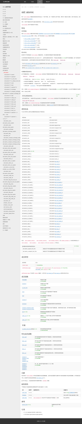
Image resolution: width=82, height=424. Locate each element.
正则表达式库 (6, 68)
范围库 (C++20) (6, 55)
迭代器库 (5, 53)
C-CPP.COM (6, 1)
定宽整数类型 (72, 392)
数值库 (4, 59)
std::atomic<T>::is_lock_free (10, 78)
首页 (25, 1)
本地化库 (5, 66)
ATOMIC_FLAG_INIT (8, 205)
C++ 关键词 (5, 24)
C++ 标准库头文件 (7, 28)
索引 (4, 223)
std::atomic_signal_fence (8, 213)
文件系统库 (5, 64)
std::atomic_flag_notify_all (9, 198)
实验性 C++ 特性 (6, 219)
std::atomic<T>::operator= (9, 76)
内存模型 (30, 19)
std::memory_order (7, 207)
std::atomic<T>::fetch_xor (9, 110)
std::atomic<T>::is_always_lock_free (11, 80)
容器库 (4, 51)
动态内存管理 (6, 45)
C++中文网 (42, 421)
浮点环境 (52, 105)
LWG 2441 (24, 392)
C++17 (4, 13)
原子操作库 (5, 70)
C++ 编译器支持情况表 (8, 17)
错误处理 (5, 43)
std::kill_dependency (8, 209)
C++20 (4, 15)
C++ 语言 (5, 22)
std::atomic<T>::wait (8, 95)
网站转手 (48, 1)
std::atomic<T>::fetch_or (9, 108)
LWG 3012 (24, 397)
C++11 (4, 9)
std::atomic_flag (6, 133)
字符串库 (5, 49)
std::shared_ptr (28, 63)
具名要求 (5, 30)
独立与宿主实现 (6, 20)
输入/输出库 (5, 62)
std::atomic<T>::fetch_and (9, 106)
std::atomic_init (6, 200)
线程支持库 (5, 217)
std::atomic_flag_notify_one (9, 196)
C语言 (32, 1)
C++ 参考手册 (7, 7)
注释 (4, 215)
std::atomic (5, 72)
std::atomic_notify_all (8, 177)
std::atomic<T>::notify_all (9, 99)
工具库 (4, 34)
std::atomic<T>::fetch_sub (9, 104)
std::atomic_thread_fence (9, 211)
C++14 (4, 11)
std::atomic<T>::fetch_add (9, 102)
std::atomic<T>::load (8, 85)
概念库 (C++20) (6, 41)
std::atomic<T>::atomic (8, 74)
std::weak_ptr (36, 63)
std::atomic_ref (6, 135)
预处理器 (5, 26)
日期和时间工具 (6, 47)
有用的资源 (5, 221)
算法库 (4, 57)
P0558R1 (24, 395)
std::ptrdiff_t (38, 269)
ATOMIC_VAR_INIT (7, 202)
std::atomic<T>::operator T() (10, 87)
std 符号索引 (5, 226)
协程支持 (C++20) (7, 228)
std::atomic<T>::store (8, 83)
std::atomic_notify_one (8, 175)
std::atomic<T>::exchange (9, 89)
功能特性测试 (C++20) (8, 32)
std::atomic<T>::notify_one (9, 97)
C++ (40, 1)
